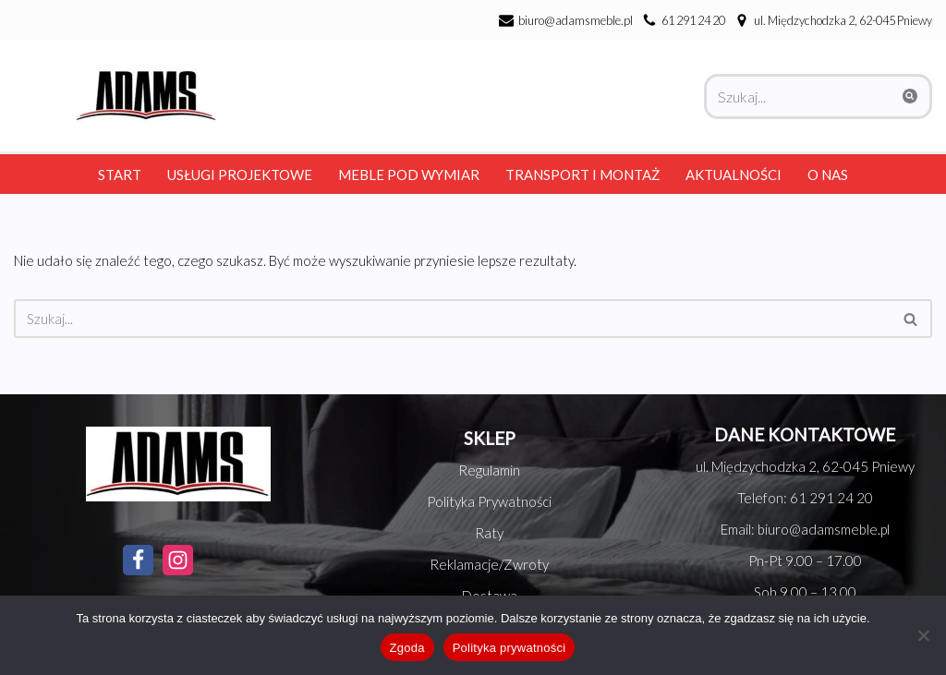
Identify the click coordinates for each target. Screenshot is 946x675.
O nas (827, 174)
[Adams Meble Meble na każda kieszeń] (141, 95)
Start (119, 174)
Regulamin (489, 470)
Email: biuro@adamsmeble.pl (805, 529)
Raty (489, 532)
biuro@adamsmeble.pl (575, 20)
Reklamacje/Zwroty (489, 564)
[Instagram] (178, 560)
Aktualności (733, 174)
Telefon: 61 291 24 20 (805, 497)
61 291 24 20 (693, 20)
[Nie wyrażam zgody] (923, 635)
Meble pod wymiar (408, 174)
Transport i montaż (582, 174)
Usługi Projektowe (239, 174)
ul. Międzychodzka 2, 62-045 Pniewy (805, 466)
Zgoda (407, 648)
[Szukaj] (797, 96)
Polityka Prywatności (489, 501)
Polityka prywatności (509, 648)
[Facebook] (138, 560)
